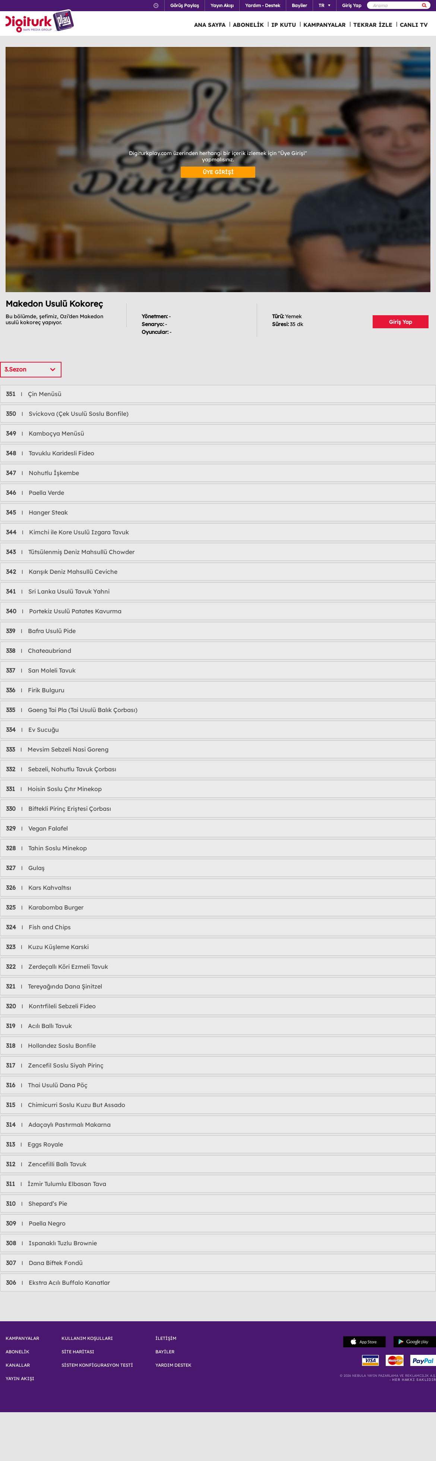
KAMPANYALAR (324, 24)
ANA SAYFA (209, 24)
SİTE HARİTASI (77, 1352)
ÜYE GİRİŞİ (218, 172)
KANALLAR (18, 1365)
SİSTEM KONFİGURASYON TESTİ (97, 1365)
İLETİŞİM (165, 1338)
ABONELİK (248, 24)
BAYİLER (164, 1352)
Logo (41, 21)
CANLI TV (414, 24)
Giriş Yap (400, 322)
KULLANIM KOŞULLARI (87, 1338)
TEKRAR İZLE (372, 24)
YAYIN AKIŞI (20, 1378)
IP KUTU (283, 24)
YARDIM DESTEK (173, 1365)
